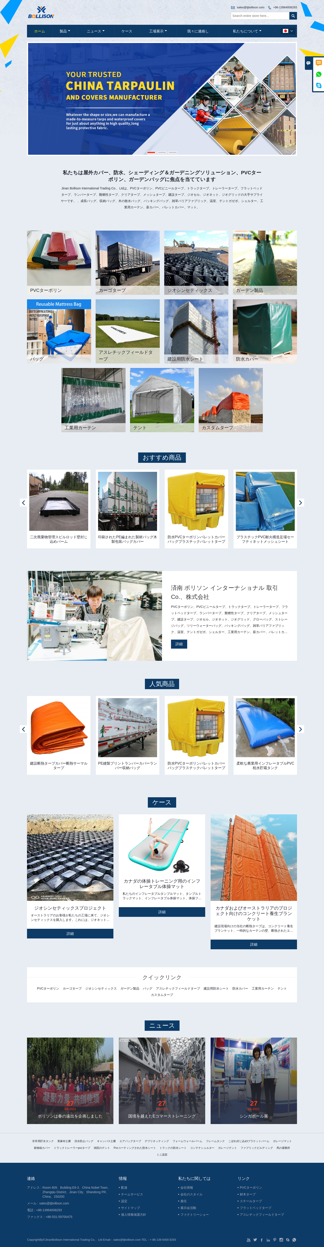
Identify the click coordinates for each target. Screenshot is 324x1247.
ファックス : (36, 1217)
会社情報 (186, 1187)
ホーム (39, 31)
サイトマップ (130, 1208)
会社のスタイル (191, 1194)
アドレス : (34, 1187)
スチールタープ (251, 1201)
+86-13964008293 (285, 7)
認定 (124, 1201)
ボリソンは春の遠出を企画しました (70, 1116)
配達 (124, 1187)
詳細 (179, 644)
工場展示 (158, 31)
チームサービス (132, 1194)
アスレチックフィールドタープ (262, 1214)
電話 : (31, 1210)
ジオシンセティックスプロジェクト (70, 908)
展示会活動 (188, 1208)
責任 (183, 1201)
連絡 (31, 1178)
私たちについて (247, 31)
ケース (127, 31)
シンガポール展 (254, 1116)
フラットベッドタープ (255, 1208)
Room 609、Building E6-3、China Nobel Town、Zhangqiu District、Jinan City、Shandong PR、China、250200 (77, 1192)
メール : (32, 1203)
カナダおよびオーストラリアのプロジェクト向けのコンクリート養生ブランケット (254, 913)
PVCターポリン (251, 1187)
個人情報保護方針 (133, 1214)
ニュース (96, 31)
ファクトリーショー (194, 1214)
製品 (65, 31)
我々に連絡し (198, 31)
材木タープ (248, 1194)
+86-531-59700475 (59, 1217)
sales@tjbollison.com (250, 7)
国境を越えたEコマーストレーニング (162, 1116)
